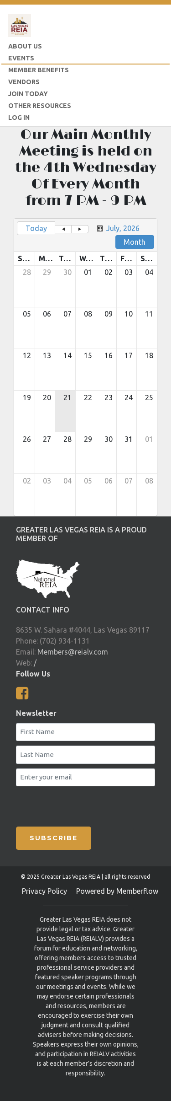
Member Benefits (38, 70)
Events (21, 58)
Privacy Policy (44, 891)
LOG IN (19, 117)
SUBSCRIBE (54, 838)
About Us (25, 46)
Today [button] (36, 228)
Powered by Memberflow (117, 891)
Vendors (24, 82)
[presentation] (69, 804)
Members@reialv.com (72, 652)
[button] (63, 229)
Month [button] (134, 242)
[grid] (85, 367)
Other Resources (39, 105)
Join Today (28, 93)
